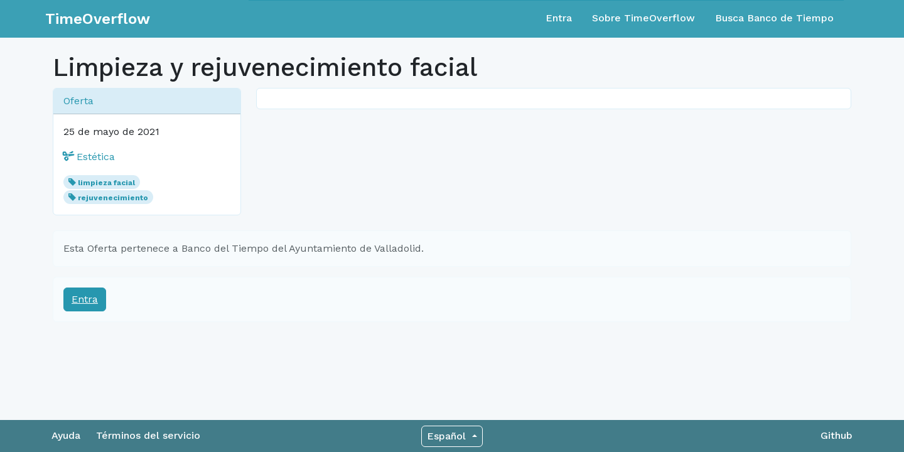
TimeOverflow (97, 19)
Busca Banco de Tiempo (774, 18)
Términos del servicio (148, 435)
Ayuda (65, 435)
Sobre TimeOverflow (643, 18)
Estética (89, 157)
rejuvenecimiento (113, 197)
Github (837, 435)
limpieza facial (106, 182)
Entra (559, 18)
